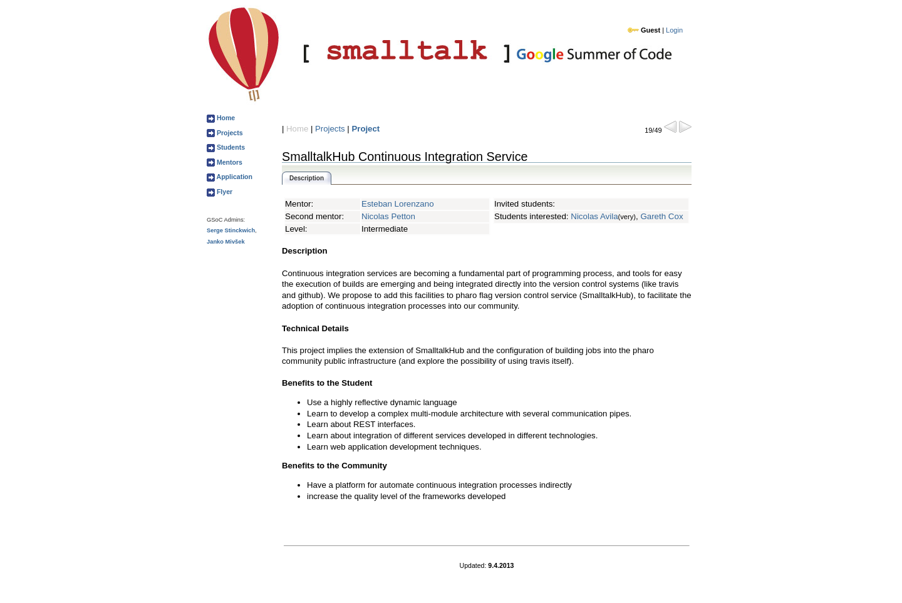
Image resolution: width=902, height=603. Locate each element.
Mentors (228, 162)
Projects (229, 133)
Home (225, 117)
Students (230, 147)
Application (233, 176)
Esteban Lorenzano (397, 204)
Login (674, 30)
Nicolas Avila (594, 216)
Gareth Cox (661, 216)
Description (306, 178)
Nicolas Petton (388, 216)
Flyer (223, 191)
